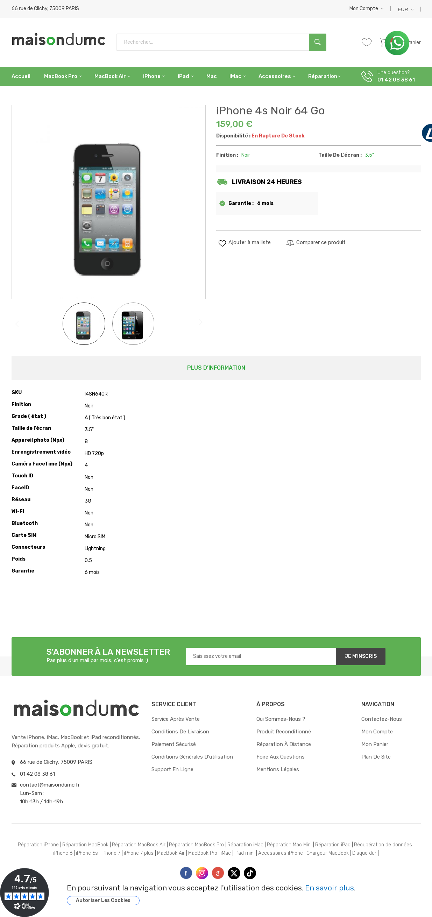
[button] (366, 8)
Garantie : (241, 203)
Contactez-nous (381, 719)
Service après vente (175, 719)
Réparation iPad (332, 845)
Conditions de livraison (180, 731)
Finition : (227, 155)
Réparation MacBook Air (138, 845)
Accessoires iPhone (280, 853)
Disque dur (364, 853)
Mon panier (374, 744)
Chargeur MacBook (327, 853)
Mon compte (363, 9)
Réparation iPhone (38, 845)
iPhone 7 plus (139, 853)
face (186, 873)
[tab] (216, 368)
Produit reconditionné (283, 731)
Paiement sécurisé (173, 744)
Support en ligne (172, 769)
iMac (226, 853)
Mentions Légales (277, 769)
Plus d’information (216, 367)
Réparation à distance (283, 744)
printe (218, 873)
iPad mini (244, 853)
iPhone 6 (62, 853)
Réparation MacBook (85, 845)
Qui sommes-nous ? (280, 719)
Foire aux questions (280, 757)
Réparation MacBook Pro (196, 845)
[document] (240, 894)
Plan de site (376, 757)
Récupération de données (383, 845)
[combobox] (221, 42)
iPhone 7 (110, 853)
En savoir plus (329, 888)
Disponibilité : (233, 136)
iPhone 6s (87, 853)
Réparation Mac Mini (289, 845)
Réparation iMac (245, 845)
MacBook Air (171, 853)
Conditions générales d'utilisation (192, 757)
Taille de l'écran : (340, 155)
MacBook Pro (202, 853)
